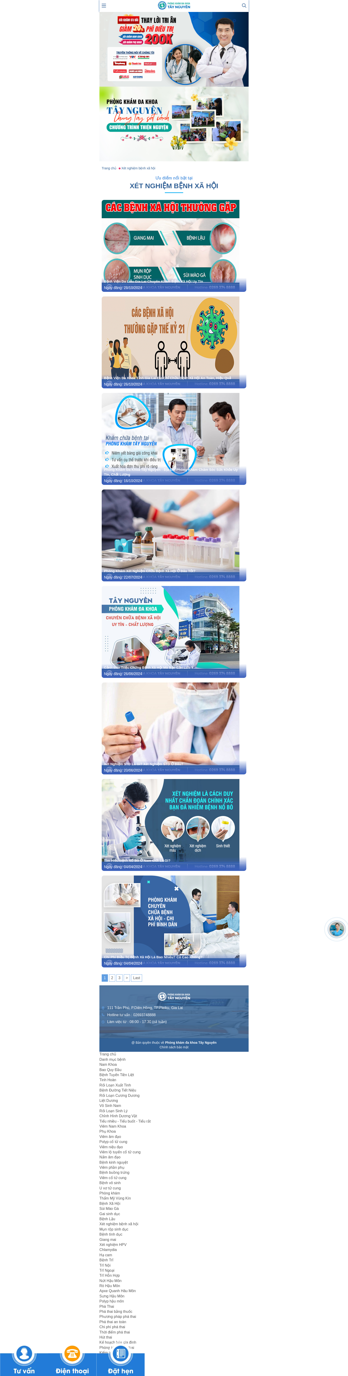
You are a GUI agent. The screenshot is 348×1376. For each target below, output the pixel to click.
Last (136, 978)
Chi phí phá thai (112, 1327)
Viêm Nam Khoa (112, 1126)
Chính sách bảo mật (174, 1047)
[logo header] (174, 5)
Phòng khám (109, 1193)
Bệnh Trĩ (106, 1260)
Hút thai (105, 1337)
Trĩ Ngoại (106, 1270)
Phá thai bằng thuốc (115, 1311)
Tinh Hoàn (107, 1080)
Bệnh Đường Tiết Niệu (117, 1090)
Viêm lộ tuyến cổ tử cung (119, 1152)
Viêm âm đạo (110, 1137)
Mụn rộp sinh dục (113, 1229)
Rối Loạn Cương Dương (119, 1095)
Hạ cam (105, 1255)
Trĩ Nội (105, 1265)
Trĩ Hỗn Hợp (109, 1275)
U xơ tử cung (110, 1188)
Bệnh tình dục (110, 1234)
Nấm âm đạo (110, 1157)
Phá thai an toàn (112, 1322)
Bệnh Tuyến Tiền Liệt (116, 1075)
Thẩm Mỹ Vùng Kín (115, 1198)
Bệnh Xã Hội (109, 1203)
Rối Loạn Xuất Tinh (115, 1085)
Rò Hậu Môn (109, 1286)
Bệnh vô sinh (110, 1183)
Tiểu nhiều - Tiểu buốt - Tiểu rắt (125, 1121)
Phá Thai (106, 1306)
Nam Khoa (108, 1064)
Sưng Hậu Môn (111, 1296)
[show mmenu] (104, 5)
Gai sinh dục (109, 1214)
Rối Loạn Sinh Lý (113, 1111)
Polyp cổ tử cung (113, 1142)
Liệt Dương (108, 1101)
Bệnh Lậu (107, 1219)
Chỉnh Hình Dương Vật (118, 1116)
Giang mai (107, 1240)
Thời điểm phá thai (114, 1332)
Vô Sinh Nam (110, 1106)
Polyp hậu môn (111, 1301)
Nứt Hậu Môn (110, 1281)
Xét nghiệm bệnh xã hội (118, 1224)
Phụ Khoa (107, 1131)
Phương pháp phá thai (117, 1317)
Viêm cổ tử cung (112, 1178)
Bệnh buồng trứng (114, 1172)
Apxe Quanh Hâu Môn (117, 1291)
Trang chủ (107, 1054)
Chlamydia (108, 1250)
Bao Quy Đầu (110, 1070)
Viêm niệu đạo (111, 1147)
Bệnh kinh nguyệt (113, 1162)
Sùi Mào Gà (109, 1209)
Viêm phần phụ (111, 1167)
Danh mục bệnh (112, 1059)
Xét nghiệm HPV (112, 1245)
